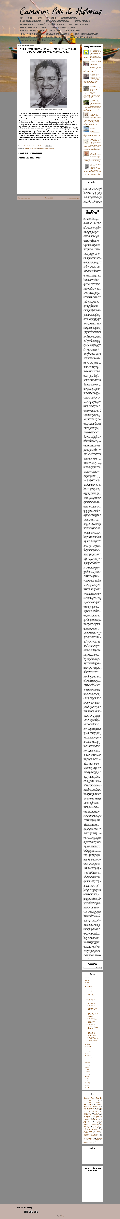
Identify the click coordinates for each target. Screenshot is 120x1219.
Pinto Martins (87, 1121)
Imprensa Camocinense (90, 1135)
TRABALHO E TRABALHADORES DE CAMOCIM (33, 27)
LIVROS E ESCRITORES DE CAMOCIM (30, 21)
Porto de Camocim (88, 1108)
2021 (86, 1065)
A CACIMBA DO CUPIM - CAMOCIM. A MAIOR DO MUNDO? (95, 102)
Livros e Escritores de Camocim (92, 1114)
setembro (89, 991)
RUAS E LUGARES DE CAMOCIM (78, 24)
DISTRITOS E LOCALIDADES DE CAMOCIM (63, 27)
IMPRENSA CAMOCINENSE (67, 40)
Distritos (90, 1142)
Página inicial (49, 198)
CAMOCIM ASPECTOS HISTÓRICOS (30, 37)
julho (88, 1046)
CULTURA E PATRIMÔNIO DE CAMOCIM (57, 34)
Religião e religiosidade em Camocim (92, 1127)
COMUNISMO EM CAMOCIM (69, 18)
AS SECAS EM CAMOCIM (73, 31)
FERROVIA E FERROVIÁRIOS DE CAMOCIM (32, 31)
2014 (86, 1080)
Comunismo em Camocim (90, 1134)
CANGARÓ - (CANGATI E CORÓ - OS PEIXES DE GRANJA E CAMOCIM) (95, 89)
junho (88, 1048)
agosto (88, 1044)
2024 (86, 982)
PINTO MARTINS (51, 18)
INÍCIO (21, 18)
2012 (86, 1085)
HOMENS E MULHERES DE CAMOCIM (81, 37)
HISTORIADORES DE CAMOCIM (29, 40)
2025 (86, 980)
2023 (86, 984)
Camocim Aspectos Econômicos (92, 1118)
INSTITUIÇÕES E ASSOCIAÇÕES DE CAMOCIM (51, 24)
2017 (86, 1074)
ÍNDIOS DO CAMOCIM (48, 40)
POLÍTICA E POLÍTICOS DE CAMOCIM (30, 34)
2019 (86, 1069)
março (88, 1055)
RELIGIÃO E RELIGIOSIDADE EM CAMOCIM (86, 34)
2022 (86, 1062)
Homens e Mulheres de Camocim (46, 148)
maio (88, 1051)
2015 (86, 1078)
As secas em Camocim (88, 1141)
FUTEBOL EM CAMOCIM (26, 24)
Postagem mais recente (24, 198)
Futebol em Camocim (88, 1138)
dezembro (89, 986)
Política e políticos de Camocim (92, 1109)
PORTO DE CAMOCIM (55, 31)
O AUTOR (39, 18)
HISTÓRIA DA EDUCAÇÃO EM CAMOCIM (57, 21)
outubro (88, 988)
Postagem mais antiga (73, 198)
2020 (86, 1067)
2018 (86, 1071)
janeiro (88, 1060)
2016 (86, 1076)
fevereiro (89, 1057)
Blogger (63, 1215)
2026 (86, 978)
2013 (86, 1082)
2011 (86, 1087)
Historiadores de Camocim (90, 1137)
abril (88, 1053)
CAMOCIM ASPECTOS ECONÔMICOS (55, 37)
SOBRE (30, 18)
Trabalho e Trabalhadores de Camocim (92, 1122)
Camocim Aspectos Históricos (31, 148)
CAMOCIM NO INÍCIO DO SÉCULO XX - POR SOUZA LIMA (95, 63)
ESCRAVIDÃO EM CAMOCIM (82, 21)
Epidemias (99, 1138)
